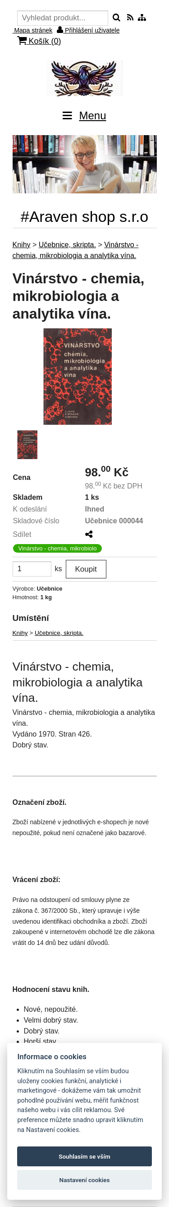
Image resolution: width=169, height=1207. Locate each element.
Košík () (39, 41)
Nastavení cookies (84, 1180)
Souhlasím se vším (84, 1156)
